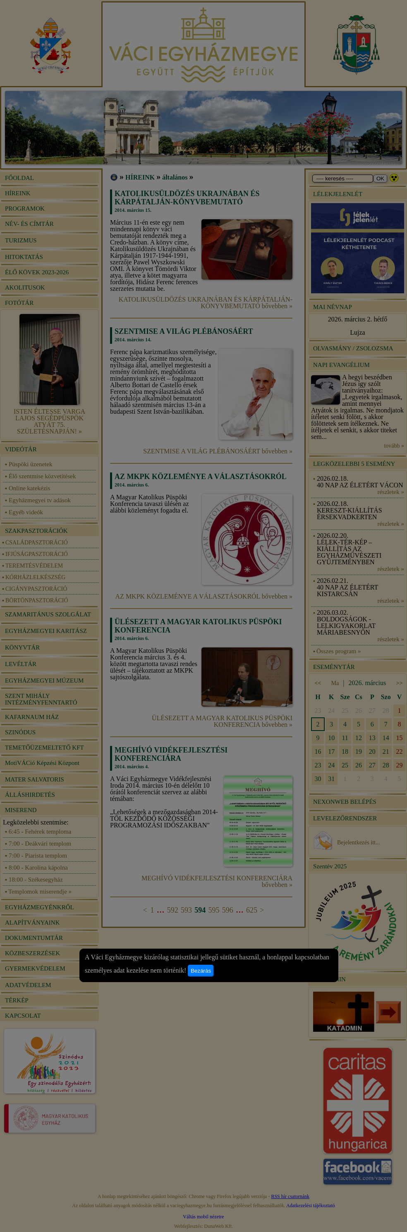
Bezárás (201, 971)
